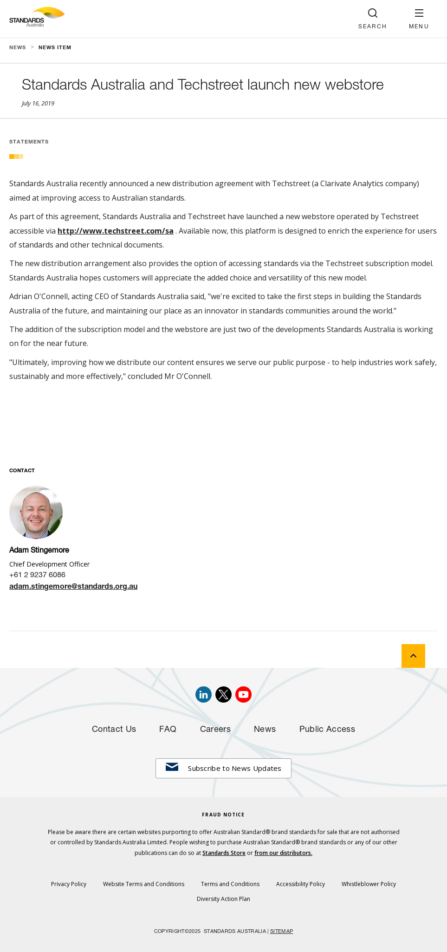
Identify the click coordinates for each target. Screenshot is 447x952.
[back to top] (413, 656)
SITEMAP (281, 931)
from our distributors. (283, 853)
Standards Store (224, 853)
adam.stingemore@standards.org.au (73, 587)
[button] (419, 19)
